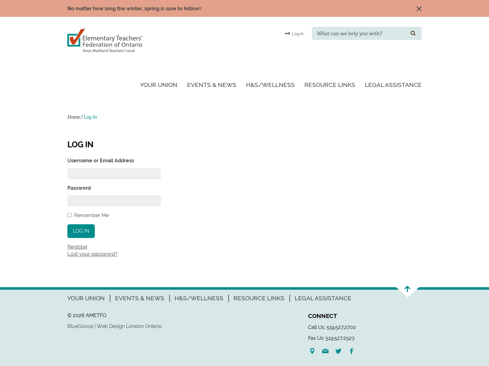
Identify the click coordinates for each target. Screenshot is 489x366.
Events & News (211, 84)
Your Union (158, 84)
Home (73, 117)
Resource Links (329, 84)
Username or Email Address (100, 161)
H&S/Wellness (270, 84)
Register (77, 247)
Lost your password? (92, 254)
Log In (294, 33)
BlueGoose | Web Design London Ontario (114, 326)
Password (79, 188)
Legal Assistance (393, 84)
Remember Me (91, 215)
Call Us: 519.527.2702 (332, 327)
